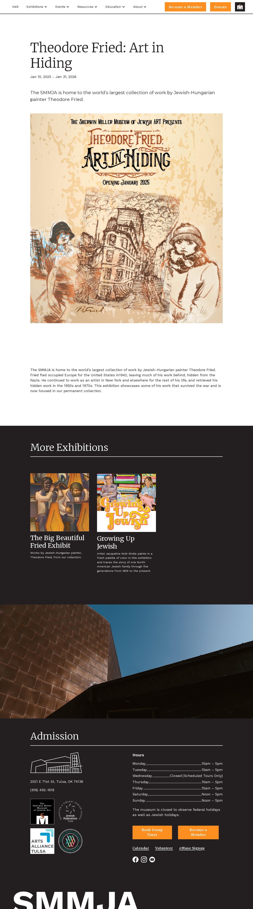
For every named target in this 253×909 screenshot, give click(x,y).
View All (211, 741)
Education (113, 7)
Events (60, 7)
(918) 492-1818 (42, 790)
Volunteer (164, 848)
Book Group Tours (152, 832)
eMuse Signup (192, 848)
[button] (36, 6)
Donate (220, 7)
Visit (15, 7)
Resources (85, 7)
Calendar (141, 848)
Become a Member (185, 7)
